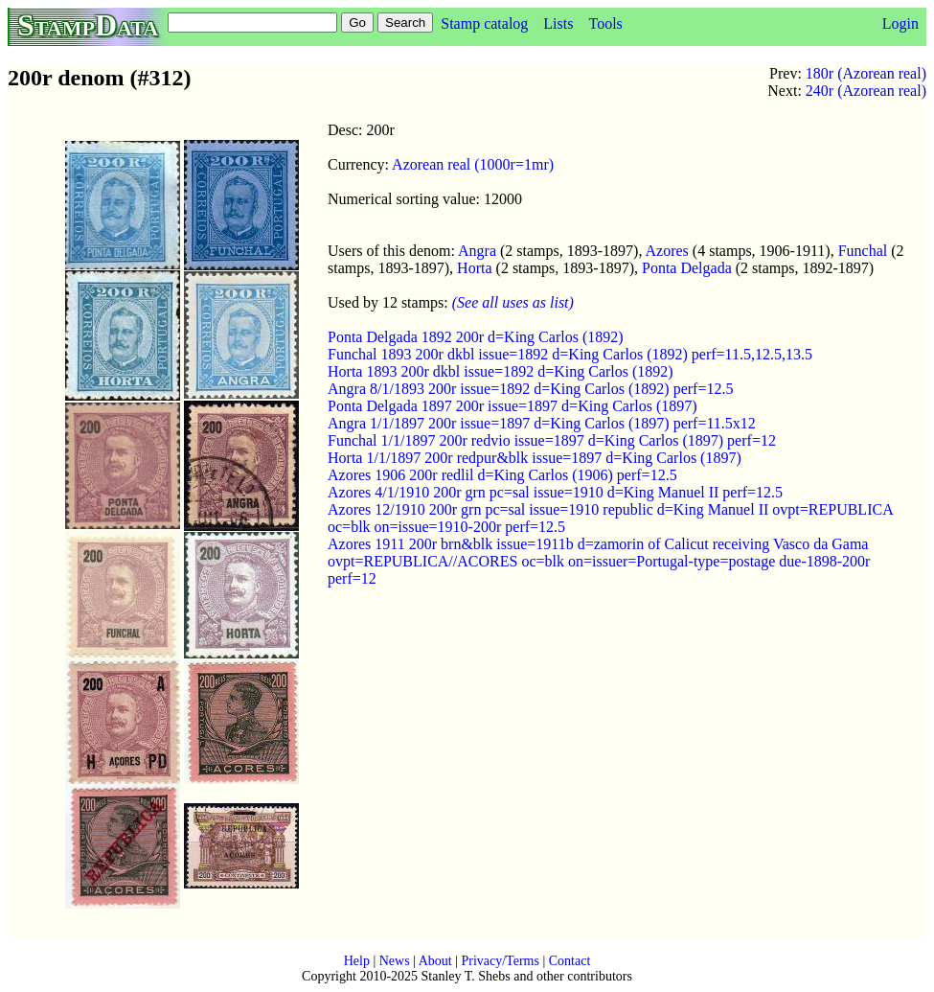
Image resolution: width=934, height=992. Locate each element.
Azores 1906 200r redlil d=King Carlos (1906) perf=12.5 (502, 475)
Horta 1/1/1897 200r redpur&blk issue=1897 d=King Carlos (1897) (534, 458)
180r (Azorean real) (866, 73)
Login (900, 23)
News (394, 961)
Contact (570, 961)
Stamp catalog (484, 23)
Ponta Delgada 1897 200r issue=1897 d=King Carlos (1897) (512, 406)
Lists (558, 23)
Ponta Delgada (687, 268)
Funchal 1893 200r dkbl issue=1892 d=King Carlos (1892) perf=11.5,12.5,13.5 (570, 354)
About (435, 961)
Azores (667, 250)
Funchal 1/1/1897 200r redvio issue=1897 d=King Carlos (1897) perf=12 (552, 440)
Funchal (863, 250)
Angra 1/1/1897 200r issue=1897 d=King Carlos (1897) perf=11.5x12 (542, 423)
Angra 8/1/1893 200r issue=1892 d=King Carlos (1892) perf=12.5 (530, 389)
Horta (474, 268)
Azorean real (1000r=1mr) (473, 164)
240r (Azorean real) (866, 90)
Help (357, 961)
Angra (477, 250)
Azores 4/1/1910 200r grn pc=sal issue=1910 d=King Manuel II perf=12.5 (555, 492)
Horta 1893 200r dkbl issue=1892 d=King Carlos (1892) (500, 371)
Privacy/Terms (499, 961)
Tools (605, 23)
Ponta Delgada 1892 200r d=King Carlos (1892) (476, 337)
